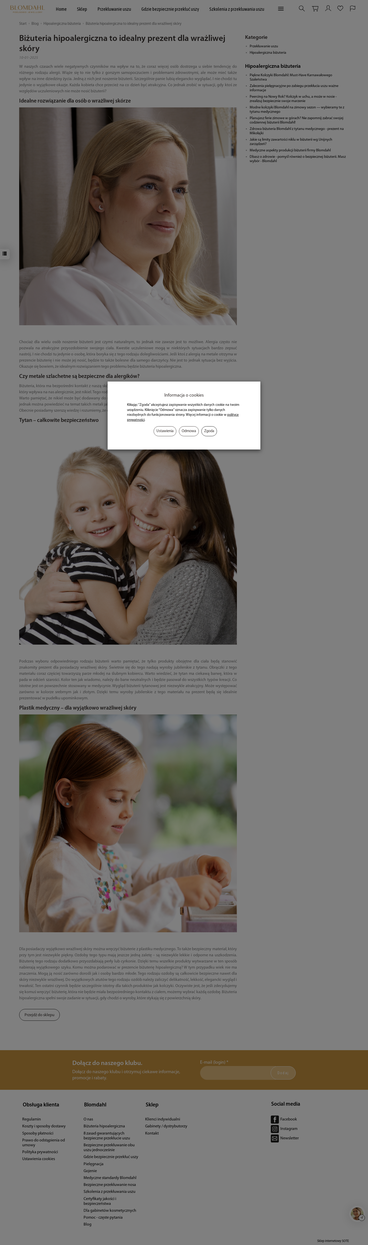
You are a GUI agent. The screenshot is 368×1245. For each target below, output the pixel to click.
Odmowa (189, 431)
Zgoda (209, 431)
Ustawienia (165, 431)
